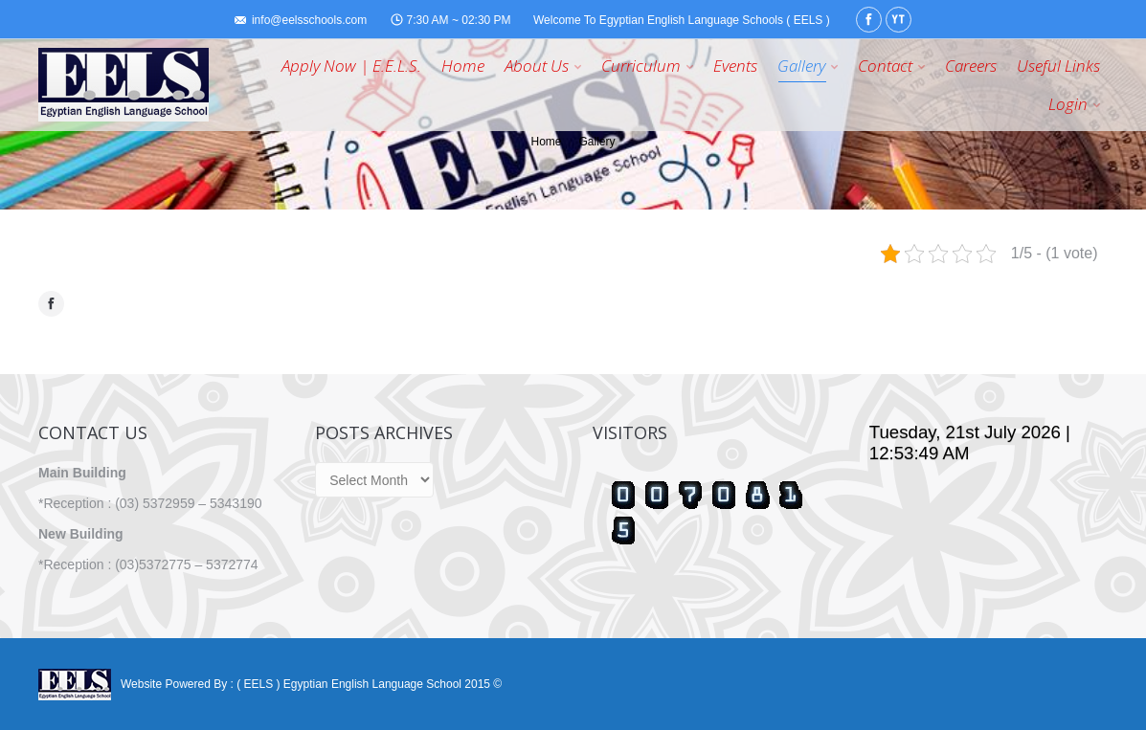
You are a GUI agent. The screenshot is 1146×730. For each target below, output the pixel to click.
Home (545, 141)
